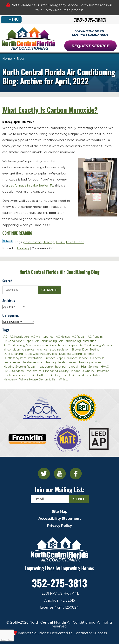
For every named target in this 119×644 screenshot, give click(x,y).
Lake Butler (75, 242)
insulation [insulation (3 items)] (103, 371)
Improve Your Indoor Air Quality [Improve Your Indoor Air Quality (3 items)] (47, 371)
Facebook (76, 473)
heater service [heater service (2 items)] (32, 362)
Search (49, 290)
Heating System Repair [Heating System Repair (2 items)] (19, 366)
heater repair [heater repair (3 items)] (12, 362)
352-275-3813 (90, 20)
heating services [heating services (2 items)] (90, 362)
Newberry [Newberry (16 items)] (10, 379)
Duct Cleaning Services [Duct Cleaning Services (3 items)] (41, 354)
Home (7, 58)
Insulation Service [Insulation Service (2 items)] (15, 375)
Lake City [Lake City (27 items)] (54, 375)
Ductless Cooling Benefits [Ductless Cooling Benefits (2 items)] (76, 354)
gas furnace (32, 242)
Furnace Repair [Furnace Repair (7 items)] (54, 358)
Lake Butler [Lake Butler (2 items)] (37, 375)
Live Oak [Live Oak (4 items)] (69, 375)
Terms (10, 640)
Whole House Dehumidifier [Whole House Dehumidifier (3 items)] (37, 379)
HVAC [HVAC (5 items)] (105, 366)
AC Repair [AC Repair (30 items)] (78, 336)
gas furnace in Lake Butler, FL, (31, 185)
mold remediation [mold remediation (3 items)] (89, 375)
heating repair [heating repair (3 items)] (67, 362)
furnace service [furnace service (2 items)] (77, 358)
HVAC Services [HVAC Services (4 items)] (13, 371)
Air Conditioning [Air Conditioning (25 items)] (46, 341)
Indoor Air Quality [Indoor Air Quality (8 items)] (82, 371)
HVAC (60, 242)
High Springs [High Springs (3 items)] (89, 366)
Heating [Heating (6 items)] (50, 362)
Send (78, 499)
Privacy (3, 640)
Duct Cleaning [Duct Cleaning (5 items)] (13, 354)
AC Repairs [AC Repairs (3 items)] (95, 336)
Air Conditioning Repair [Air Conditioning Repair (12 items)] (61, 345)
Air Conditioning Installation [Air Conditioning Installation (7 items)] (77, 341)
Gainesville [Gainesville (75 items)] (97, 358)
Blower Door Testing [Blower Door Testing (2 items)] (86, 349)
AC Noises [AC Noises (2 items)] (63, 336)
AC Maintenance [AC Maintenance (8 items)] (42, 336)
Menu (14, 19)
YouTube (60, 473)
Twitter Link (7, 241)
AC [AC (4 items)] (5, 336)
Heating (49, 242)
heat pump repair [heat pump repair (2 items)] (67, 366)
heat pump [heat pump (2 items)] (45, 366)
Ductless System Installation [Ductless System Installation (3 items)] (22, 358)
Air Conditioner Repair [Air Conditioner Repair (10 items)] (18, 341)
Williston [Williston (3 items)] (64, 379)
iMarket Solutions (33, 633)
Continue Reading (17, 233)
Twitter (44, 473)
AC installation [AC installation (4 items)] (19, 336)
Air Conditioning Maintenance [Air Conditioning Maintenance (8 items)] (23, 345)
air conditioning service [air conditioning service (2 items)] (19, 349)
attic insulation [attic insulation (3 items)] (59, 349)
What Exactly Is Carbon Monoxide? (50, 110)
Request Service (90, 46)
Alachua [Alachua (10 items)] (42, 349)
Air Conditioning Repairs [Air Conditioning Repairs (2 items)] (95, 345)
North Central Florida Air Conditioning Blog (59, 272)
